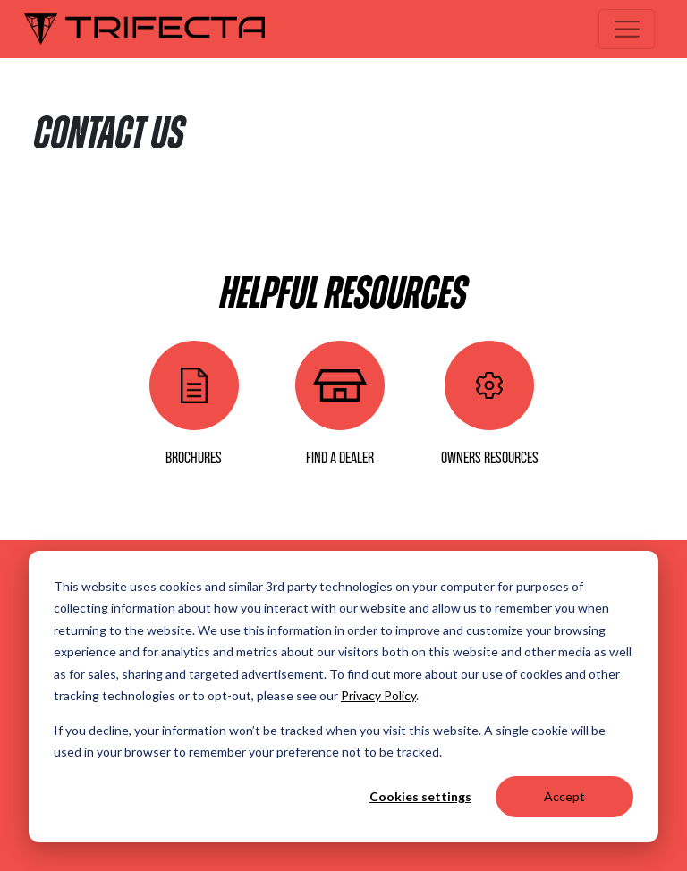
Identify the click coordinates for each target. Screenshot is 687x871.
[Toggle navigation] (626, 29)
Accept (564, 796)
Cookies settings (420, 796)
